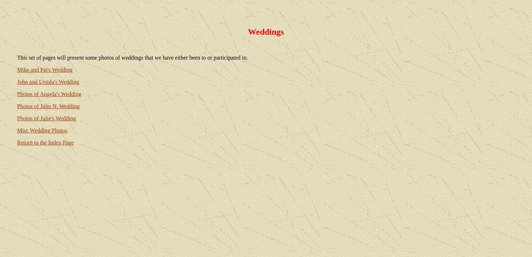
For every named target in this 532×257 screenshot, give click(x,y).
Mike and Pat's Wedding (45, 70)
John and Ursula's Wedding (48, 82)
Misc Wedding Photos (42, 130)
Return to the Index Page (45, 143)
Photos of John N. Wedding (48, 106)
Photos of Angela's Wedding (49, 94)
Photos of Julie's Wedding (46, 118)
